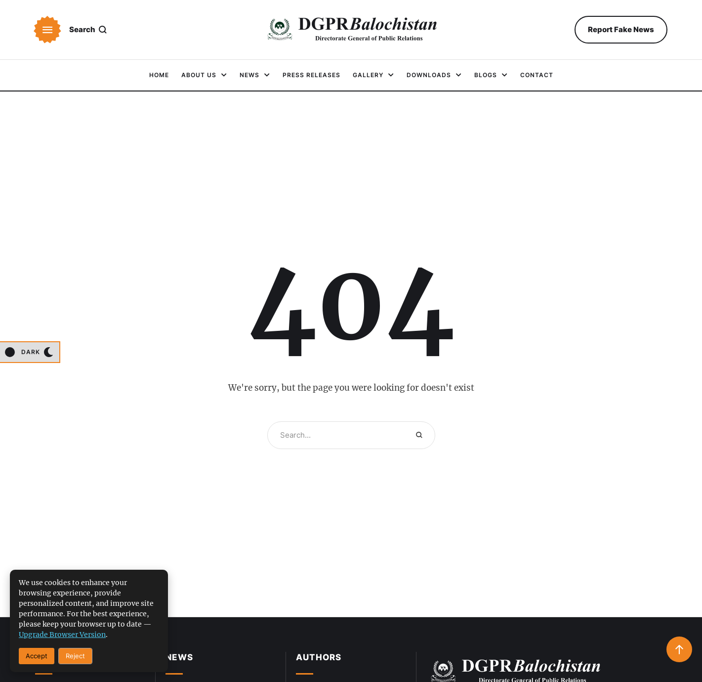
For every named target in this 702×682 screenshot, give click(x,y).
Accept (36, 656)
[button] (47, 29)
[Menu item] (159, 75)
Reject (75, 656)
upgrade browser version (62, 634)
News (179, 657)
